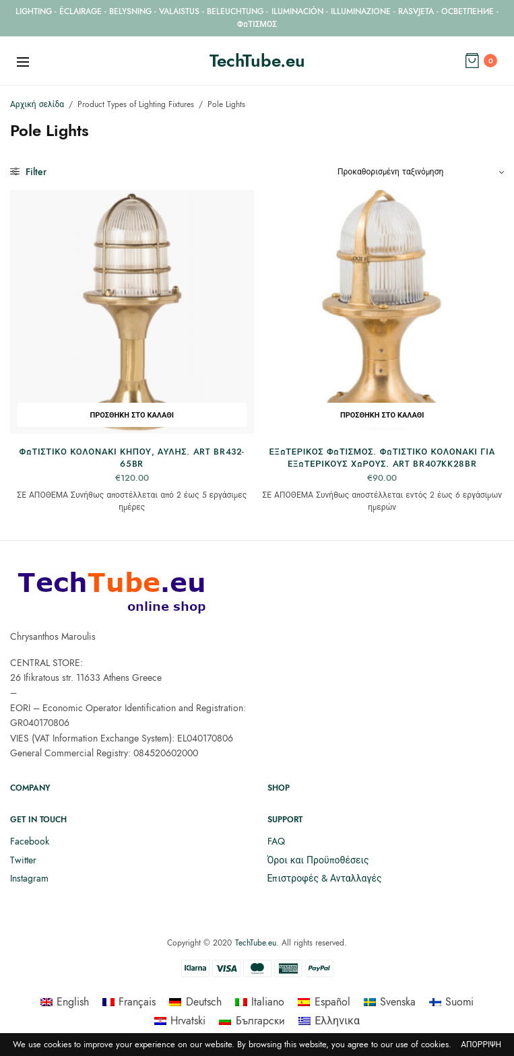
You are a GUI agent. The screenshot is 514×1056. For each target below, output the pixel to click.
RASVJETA (416, 11)
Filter (28, 171)
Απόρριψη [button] (481, 1045)
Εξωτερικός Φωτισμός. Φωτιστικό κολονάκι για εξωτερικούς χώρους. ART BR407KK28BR (382, 457)
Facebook (29, 841)
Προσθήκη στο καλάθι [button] (132, 414)
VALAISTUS (179, 11)
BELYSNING (130, 11)
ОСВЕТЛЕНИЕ (467, 11)
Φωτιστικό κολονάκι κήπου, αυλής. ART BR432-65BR (132, 457)
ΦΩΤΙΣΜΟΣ (257, 24)
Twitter (23, 860)
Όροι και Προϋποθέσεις (318, 860)
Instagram (29, 878)
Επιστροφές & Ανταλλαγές (324, 878)
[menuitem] (65, 1002)
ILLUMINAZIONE (361, 11)
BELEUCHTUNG (235, 11)
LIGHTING (33, 11)
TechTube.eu (257, 60)
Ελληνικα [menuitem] (337, 1020)
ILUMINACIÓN (297, 11)
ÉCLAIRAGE (80, 11)
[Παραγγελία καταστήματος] (421, 171)
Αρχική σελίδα (37, 104)
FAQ (276, 841)
